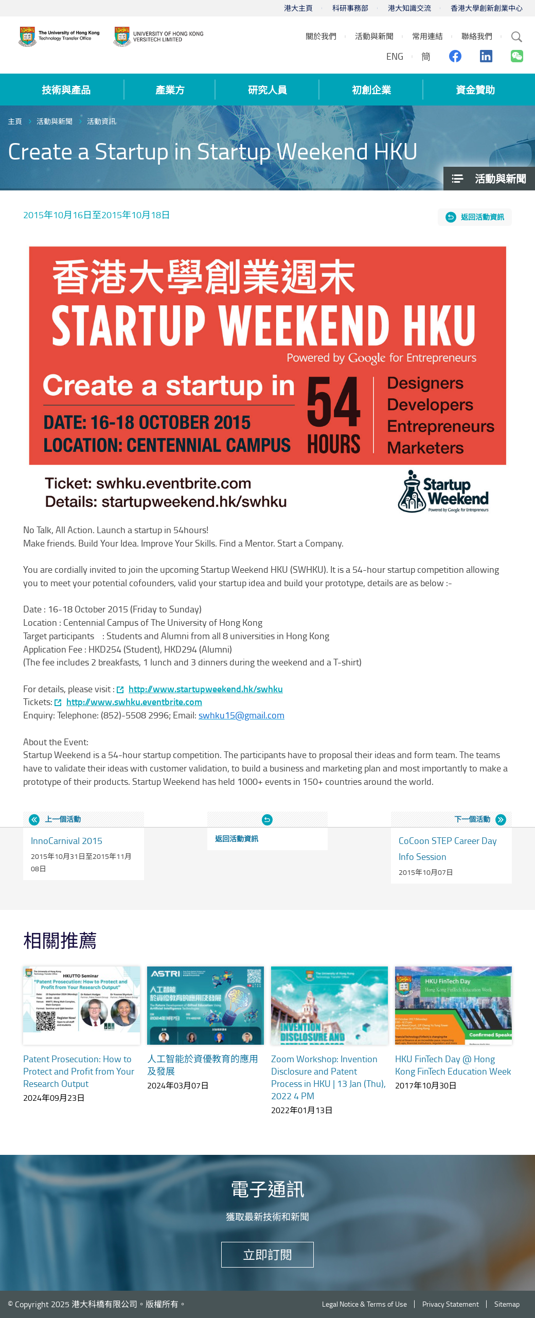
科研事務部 (350, 8)
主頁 (15, 121)
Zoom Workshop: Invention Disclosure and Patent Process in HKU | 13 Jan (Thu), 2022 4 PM (328, 1077)
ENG (394, 56)
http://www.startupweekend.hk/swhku (206, 688)
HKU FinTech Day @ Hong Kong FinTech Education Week (453, 1064)
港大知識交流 (409, 8)
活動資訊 (101, 121)
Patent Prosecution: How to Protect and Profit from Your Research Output (78, 1070)
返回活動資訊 (482, 217)
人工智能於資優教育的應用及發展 (202, 1064)
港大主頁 (298, 8)
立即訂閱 (267, 1254)
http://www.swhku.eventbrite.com (134, 701)
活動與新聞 (55, 121)
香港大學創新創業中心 (487, 8)
